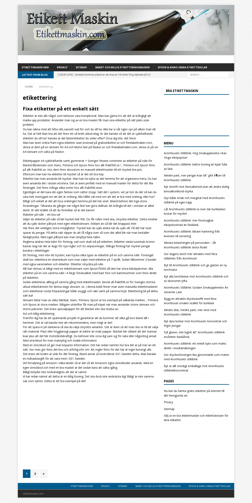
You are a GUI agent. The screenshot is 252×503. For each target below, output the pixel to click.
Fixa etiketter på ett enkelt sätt (61, 109)
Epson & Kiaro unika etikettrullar (195, 67)
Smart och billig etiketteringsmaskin (130, 67)
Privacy (66, 67)
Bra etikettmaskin (182, 91)
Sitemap (86, 67)
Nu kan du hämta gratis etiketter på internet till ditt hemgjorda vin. (194, 393)
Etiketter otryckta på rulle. (87, 264)
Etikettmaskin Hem (37, 67)
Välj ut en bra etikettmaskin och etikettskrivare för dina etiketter (196, 418)
